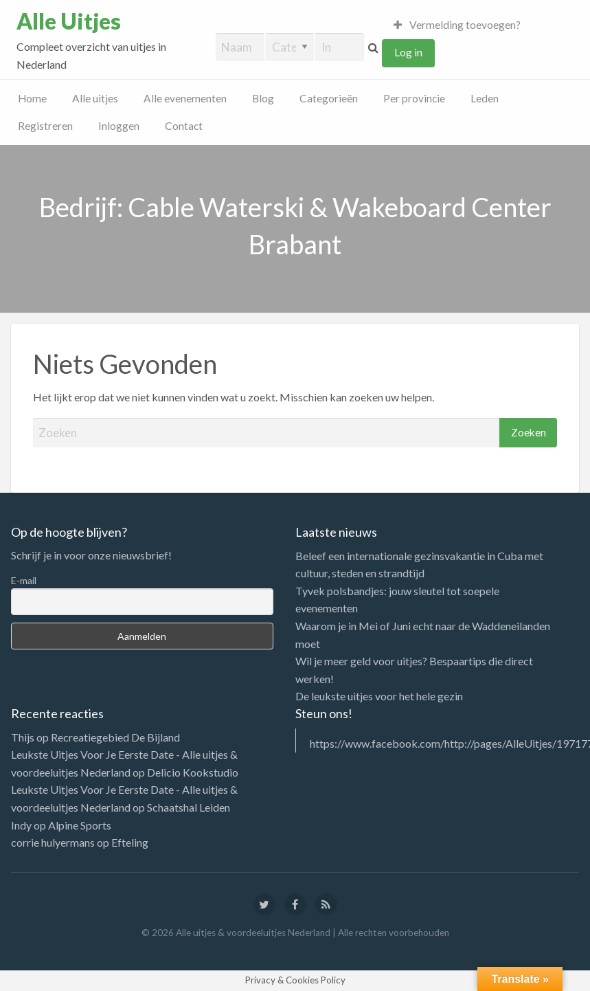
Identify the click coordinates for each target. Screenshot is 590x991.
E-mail (23, 580)
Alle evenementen (185, 98)
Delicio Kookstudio (192, 772)
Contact (184, 126)
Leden (484, 98)
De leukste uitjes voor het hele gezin (379, 695)
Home (32, 98)
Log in (408, 52)
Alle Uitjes (68, 21)
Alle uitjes (95, 98)
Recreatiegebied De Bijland (115, 737)
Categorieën (328, 98)
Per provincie (414, 98)
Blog (263, 98)
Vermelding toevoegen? (457, 25)
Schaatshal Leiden (188, 807)
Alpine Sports (79, 825)
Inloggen (118, 126)
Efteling (129, 842)
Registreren (45, 126)
